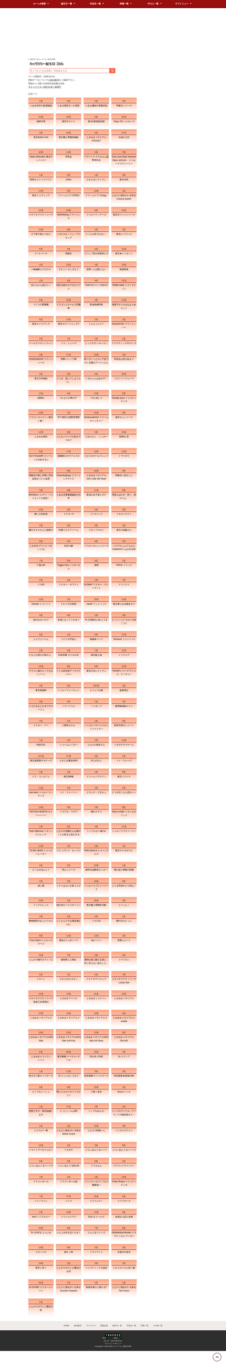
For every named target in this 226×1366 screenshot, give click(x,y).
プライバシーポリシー (113, 1343)
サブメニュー (181, 3)
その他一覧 (157, 1325)
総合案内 (54, 80)
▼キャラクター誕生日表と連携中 (44, 87)
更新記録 (104, 1325)
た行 (30, 93)
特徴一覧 (124, 3)
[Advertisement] (113, 35)
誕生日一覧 (66, 3)
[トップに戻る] (217, 1357)
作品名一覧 (95, 3)
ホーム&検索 (39, 3)
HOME (66, 1325)
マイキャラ (91, 1325)
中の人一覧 (153, 3)
